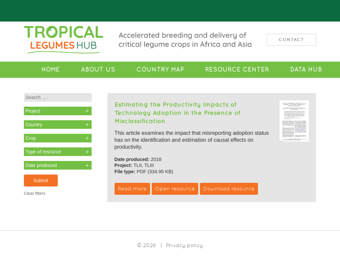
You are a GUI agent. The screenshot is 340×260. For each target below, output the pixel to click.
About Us (98, 69)
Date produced (41, 165)
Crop (31, 138)
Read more (132, 188)
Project (33, 111)
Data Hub (306, 69)
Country (34, 124)
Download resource (229, 188)
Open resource (175, 188)
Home (51, 69)
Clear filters (34, 193)
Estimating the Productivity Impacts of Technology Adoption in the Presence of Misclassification (177, 113)
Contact (291, 39)
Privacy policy (184, 245)
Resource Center (237, 69)
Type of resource (43, 151)
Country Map (160, 69)
